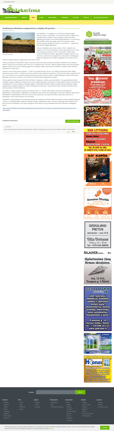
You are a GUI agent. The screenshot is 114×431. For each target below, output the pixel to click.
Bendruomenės (8, 416)
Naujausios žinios (11, 17)
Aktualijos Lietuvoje (101, 17)
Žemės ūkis (22, 407)
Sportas (86, 17)
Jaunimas (68, 413)
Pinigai (21, 404)
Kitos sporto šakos (103, 407)
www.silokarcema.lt (9, 2)
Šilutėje (5, 409)
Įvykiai (41, 17)
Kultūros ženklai (86, 404)
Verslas (21, 402)
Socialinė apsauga (71, 411)
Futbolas (100, 404)
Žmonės (84, 411)
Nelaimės (37, 402)
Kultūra (76, 17)
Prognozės (69, 420)
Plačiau (52, 428)
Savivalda (6, 404)
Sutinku (105, 427)
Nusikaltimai (54, 402)
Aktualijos (6, 402)
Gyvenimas (64, 17)
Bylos (52, 404)
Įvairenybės (69, 418)
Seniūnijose (7, 413)
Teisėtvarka (52, 17)
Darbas (21, 409)
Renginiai (84, 402)
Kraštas (24, 17)
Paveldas (84, 407)
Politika (5, 407)
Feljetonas (85, 409)
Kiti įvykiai (37, 407)
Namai (68, 402)
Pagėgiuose (7, 411)
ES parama (6, 418)
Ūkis (33, 17)
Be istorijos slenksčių (87, 413)
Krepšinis (100, 402)
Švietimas (68, 407)
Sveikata (68, 404)
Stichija (37, 404)
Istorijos (68, 416)
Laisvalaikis (69, 409)
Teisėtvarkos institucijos (57, 407)
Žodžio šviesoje (86, 416)
